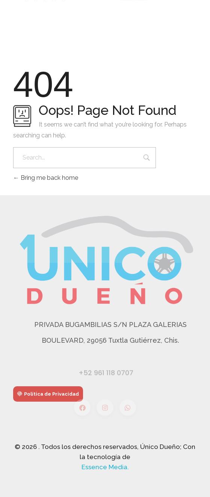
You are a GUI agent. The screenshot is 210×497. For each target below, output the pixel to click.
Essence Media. (105, 467)
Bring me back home (45, 177)
